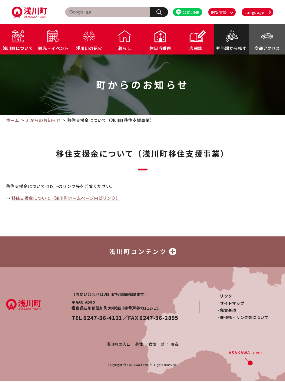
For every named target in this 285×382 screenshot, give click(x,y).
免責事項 (228, 311)
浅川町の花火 (89, 48)
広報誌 (195, 48)
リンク (226, 297)
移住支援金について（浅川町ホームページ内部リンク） (66, 198)
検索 (162, 12)
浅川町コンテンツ (142, 252)
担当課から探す (231, 48)
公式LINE (187, 12)
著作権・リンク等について (244, 318)
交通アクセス (267, 48)
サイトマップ (232, 304)
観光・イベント (53, 48)
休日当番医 (160, 48)
